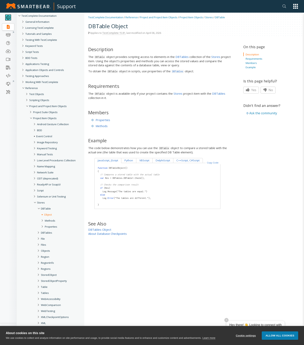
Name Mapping (46, 166)
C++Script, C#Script (188, 160)
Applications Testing (37, 64)
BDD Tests (31, 58)
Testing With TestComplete (41, 40)
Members (251, 63)
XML (43, 323)
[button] (295, 6)
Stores (41, 202)
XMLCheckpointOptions (55, 317)
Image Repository (47, 142)
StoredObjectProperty (54, 281)
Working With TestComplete (41, 82)
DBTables (46, 232)
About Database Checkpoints (107, 234)
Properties (51, 226)
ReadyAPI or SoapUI (48, 184)
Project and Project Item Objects (48, 106)
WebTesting (48, 311)
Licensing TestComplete (39, 28)
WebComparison (51, 305)
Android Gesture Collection (53, 124)
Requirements (254, 58)
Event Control (44, 136)
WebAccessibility (50, 299)
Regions (46, 269)
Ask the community (263, 113)
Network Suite (45, 172)
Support (66, 6)
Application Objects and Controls (44, 70)
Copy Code (212, 162)
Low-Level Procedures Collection (56, 160)
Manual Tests (45, 154)
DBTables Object (99, 229)
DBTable (46, 208)
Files (43, 244)
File (43, 238)
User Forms (43, 341)
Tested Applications (48, 335)
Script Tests (32, 52)
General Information (37, 22)
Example (251, 67)
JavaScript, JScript (108, 160)
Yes (251, 90)
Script (40, 190)
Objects (45, 250)
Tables (45, 293)
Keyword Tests (34, 46)
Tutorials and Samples (38, 34)
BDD (39, 130)
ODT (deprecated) (47, 178)
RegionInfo (47, 263)
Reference (31, 88)
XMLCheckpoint (50, 329)
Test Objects (36, 94)
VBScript (144, 160)
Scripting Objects (39, 100)
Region (45, 257)
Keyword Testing (47, 148)
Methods (50, 220)
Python (128, 160)
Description (252, 54)
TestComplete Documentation (39, 15)
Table (44, 287)
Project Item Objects (45, 118)
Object (48, 214)
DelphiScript (163, 160)
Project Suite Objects (45, 112)
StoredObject (49, 275)
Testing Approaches (37, 76)
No (268, 90)
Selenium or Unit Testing (51, 196)
